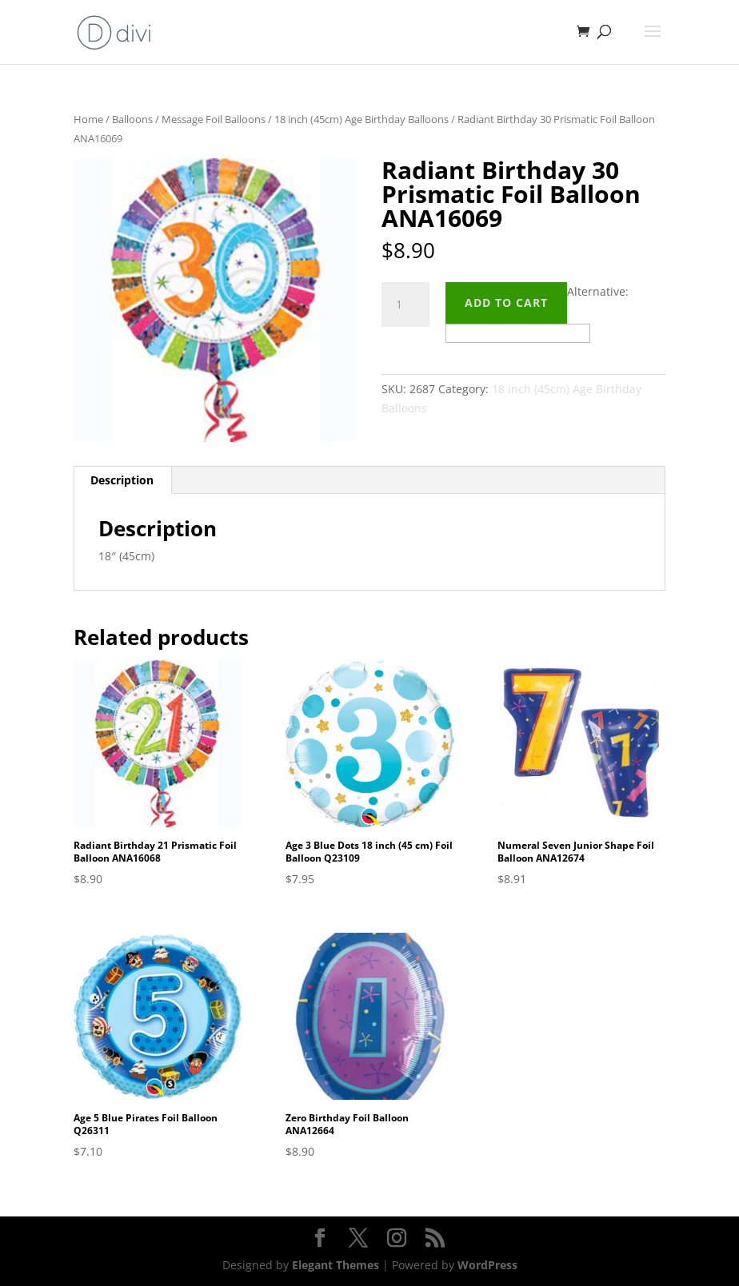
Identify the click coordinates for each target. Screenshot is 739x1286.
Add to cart (506, 302)
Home (88, 119)
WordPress (487, 1264)
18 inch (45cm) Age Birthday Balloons (361, 119)
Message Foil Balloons (214, 119)
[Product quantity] (405, 304)
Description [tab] (122, 480)
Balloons (132, 119)
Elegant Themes (335, 1264)
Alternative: (598, 291)
